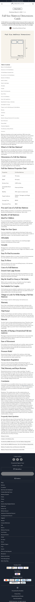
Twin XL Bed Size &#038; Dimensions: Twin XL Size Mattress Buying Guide (17, 444)
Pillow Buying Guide (5, 558)
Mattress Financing (5, 530)
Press (2, 546)
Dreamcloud (25, 385)
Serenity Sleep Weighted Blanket (8, 503)
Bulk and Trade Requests (6, 551)
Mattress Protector (5, 494)
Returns (2, 527)
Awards (2, 549)
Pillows (2, 499)
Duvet (2, 501)
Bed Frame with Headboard (7, 489)
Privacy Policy (18, 593)
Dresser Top (3, 508)
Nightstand (3, 506)
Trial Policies (4, 532)
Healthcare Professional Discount (8, 513)
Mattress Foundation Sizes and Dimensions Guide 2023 (13, 447)
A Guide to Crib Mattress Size (7, 439)
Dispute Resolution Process (17, 596)
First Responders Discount (6, 515)
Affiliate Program (4, 544)
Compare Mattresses (5, 523)
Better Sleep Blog (4, 561)
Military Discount (4, 511)
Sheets (2, 496)
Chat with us (17, 469)
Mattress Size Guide (5, 556)
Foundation (3, 487)
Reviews (2, 520)
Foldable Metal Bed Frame (6, 492)
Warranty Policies (5, 534)
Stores (2, 542)
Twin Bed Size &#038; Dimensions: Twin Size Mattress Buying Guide (15, 441)
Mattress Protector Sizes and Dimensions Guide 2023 (12, 449)
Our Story (3, 539)
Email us (17, 478)
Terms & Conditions (17, 598)
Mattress (3, 485)
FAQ (2, 525)
